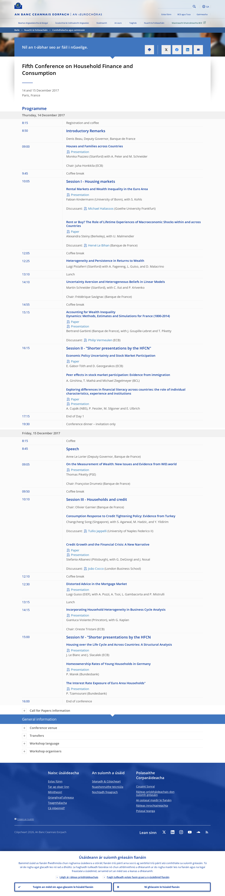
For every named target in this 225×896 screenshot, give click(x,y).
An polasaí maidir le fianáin (154, 800)
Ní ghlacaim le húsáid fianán (162, 887)
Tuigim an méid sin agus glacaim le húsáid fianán (63, 887)
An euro (118, 23)
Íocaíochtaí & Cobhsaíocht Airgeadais (72, 23)
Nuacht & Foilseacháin (154, 23)
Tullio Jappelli (97, 531)
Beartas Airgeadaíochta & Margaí (33, 23)
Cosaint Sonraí (145, 786)
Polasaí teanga (145, 811)
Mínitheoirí (55, 792)
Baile (16, 30)
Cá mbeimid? (56, 808)
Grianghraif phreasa (61, 797)
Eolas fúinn (166, 14)
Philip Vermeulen (100, 340)
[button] (200, 6)
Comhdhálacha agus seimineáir (68, 30)
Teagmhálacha (57, 803)
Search (194, 6)
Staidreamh (101, 23)
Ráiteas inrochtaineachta (152, 805)
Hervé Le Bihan (98, 245)
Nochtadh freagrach (105, 792)
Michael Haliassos (101, 208)
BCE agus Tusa (184, 14)
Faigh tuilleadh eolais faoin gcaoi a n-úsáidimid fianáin (138, 877)
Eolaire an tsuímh (25, 819)
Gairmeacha (202, 14)
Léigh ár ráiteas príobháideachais (79, 877)
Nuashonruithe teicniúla (107, 787)
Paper (75, 232)
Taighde (133, 23)
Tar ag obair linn (58, 787)
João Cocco (96, 569)
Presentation (80, 152)
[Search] (176, 6)
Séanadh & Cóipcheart (106, 781)
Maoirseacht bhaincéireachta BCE (189, 22)
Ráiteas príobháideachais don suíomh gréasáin (155, 793)
